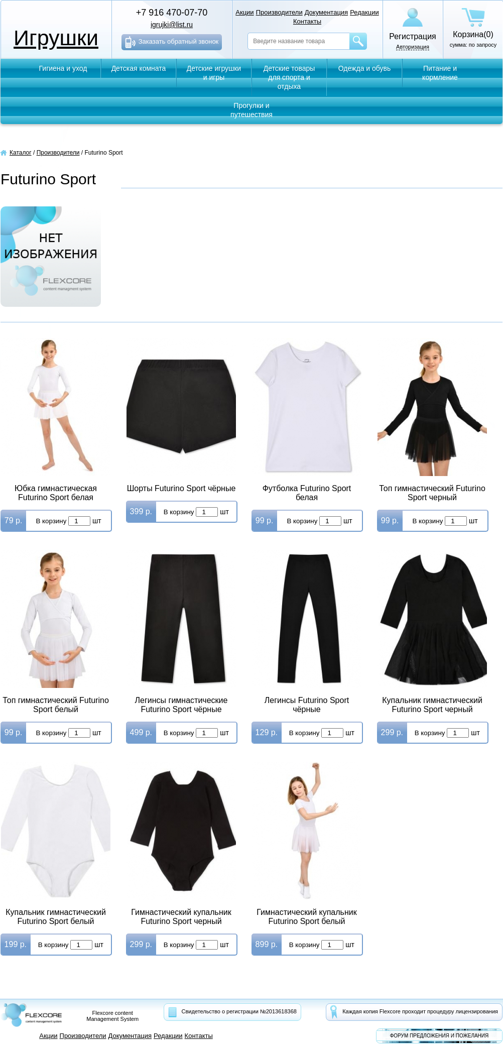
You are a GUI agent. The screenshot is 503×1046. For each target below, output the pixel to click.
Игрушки (56, 38)
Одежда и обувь (364, 68)
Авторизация (412, 47)
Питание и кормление (440, 72)
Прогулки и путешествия (251, 110)
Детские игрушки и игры (214, 72)
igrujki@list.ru (172, 25)
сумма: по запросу (473, 28)
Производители (58, 152)
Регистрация (412, 36)
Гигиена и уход (63, 68)
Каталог (21, 152)
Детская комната (138, 68)
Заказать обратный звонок (172, 42)
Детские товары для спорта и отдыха (289, 77)
